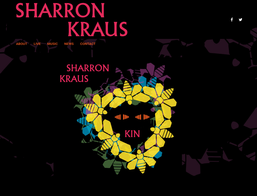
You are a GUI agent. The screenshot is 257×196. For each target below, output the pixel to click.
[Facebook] (231, 19)
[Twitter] (240, 19)
